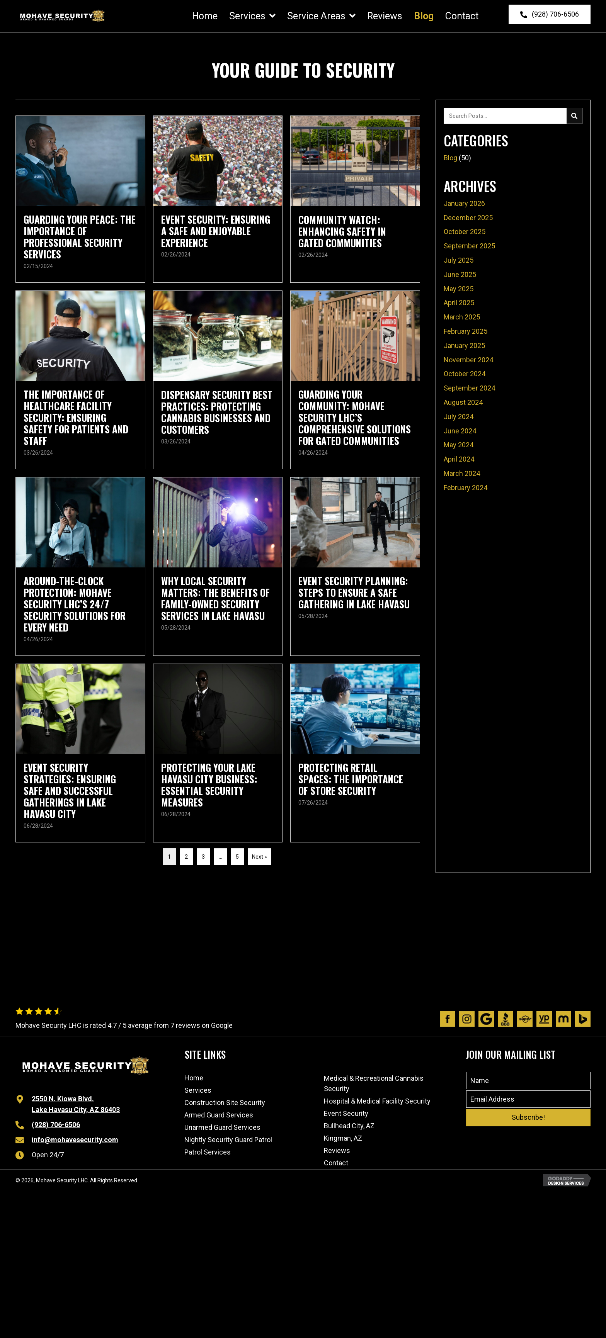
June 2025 (460, 274)
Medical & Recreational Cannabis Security (374, 1082)
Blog (450, 157)
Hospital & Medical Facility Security (377, 1100)
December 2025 (468, 216)
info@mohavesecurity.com (75, 1139)
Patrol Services (207, 1151)
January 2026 (464, 203)
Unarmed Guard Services (222, 1126)
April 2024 (459, 458)
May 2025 (458, 288)
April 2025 (459, 302)
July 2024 (458, 416)
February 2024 (465, 487)
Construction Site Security (224, 1101)
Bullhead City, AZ (349, 1125)
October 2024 (464, 373)
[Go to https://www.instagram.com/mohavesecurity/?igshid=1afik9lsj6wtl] (467, 1018)
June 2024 (460, 430)
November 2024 (468, 359)
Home (193, 1077)
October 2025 (464, 231)
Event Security (346, 1112)
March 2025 (462, 316)
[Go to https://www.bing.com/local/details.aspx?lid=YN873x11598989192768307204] (583, 1018)
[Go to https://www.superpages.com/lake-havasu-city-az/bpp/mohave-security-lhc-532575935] (525, 1018)
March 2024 (462, 473)
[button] (550, 14)
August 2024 (463, 401)
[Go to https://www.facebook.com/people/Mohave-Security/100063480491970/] (447, 1018)
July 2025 (458, 259)
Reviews (337, 1149)
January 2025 (464, 345)
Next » (259, 855)
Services (197, 1089)
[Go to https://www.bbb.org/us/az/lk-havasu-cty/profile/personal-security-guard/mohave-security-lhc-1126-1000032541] (505, 1018)
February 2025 (465, 330)
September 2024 (469, 387)
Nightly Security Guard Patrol (228, 1138)
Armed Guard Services (218, 1114)
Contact (336, 1162)
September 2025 (469, 245)
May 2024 (458, 444)
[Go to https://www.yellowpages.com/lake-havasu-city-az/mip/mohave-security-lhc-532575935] (544, 1018)
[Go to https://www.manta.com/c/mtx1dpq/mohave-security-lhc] (563, 1018)
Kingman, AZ (343, 1137)
